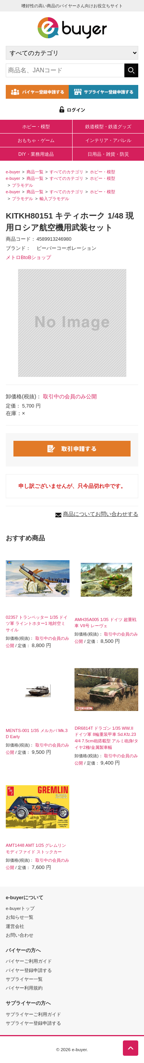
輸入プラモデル (54, 198)
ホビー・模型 (36, 126)
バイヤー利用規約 (24, 987)
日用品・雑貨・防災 (108, 154)
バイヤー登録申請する (29, 970)
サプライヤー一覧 (24, 979)
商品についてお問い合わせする (100, 514)
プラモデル (22, 185)
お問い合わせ (19, 935)
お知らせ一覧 (19, 917)
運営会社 (15, 926)
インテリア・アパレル (108, 140)
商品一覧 (34, 172)
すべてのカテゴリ (66, 172)
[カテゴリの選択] (72, 53)
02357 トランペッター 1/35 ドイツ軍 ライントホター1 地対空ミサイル (37, 624)
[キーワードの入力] (65, 70)
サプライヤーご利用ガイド (33, 1014)
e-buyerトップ (20, 908)
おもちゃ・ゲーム (36, 140)
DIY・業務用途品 (36, 154)
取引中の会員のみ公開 (70, 396)
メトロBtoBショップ (28, 257)
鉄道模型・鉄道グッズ (108, 126)
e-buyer (13, 172)
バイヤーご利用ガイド (29, 961)
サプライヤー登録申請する (33, 1023)
